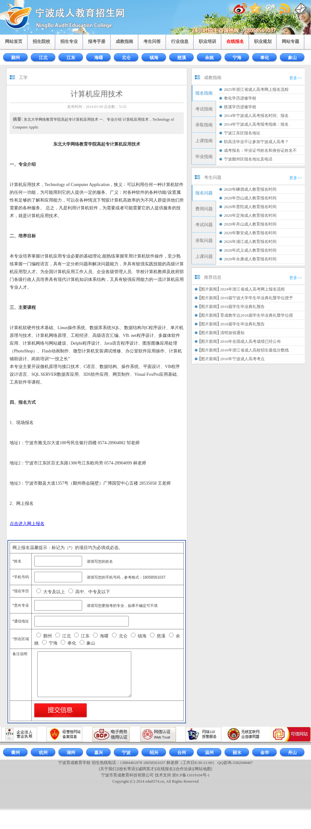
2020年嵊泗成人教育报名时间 (250, 189)
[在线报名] (165, 768)
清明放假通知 (232, 332)
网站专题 (290, 41)
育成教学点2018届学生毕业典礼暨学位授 (256, 315)
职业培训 (207, 41)
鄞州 (15, 57)
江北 (43, 57)
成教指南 (124, 41)
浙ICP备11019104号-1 (191, 775)
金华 (264, 752)
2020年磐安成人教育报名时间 (250, 233)
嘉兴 (98, 752)
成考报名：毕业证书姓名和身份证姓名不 (260, 150)
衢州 (15, 752)
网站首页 (13, 41)
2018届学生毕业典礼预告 (242, 324)
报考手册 (96, 41)
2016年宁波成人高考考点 (242, 358)
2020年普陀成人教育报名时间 (250, 206)
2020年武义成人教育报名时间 (250, 250)
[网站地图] (202, 768)
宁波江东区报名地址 (242, 133)
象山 (292, 57)
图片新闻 (209, 289)
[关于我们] (108, 768)
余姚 (209, 57)
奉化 (264, 57)
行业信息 (179, 41)
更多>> (295, 78)
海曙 (98, 57)
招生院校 (41, 41)
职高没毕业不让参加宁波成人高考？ (256, 141)
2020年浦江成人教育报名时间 (250, 241)
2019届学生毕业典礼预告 (242, 306)
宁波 (126, 752)
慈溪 (181, 57)
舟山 (292, 752)
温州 (209, 752)
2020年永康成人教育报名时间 (250, 259)
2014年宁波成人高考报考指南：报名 (256, 124)
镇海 (154, 57)
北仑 (126, 57)
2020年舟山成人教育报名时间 (250, 224)
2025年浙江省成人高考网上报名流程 (256, 89)
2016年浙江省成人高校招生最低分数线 (254, 350)
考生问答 (152, 41)
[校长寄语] (127, 768)
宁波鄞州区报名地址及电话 (248, 159)
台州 (181, 752)
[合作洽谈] (183, 768)
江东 (71, 57)
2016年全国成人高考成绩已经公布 (250, 341)
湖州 (71, 752)
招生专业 (69, 41)
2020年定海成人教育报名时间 (250, 215)
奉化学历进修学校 (240, 98)
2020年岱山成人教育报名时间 (250, 198)
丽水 (237, 752)
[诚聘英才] (146, 768)
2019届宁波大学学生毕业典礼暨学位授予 (256, 298)
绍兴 (154, 752)
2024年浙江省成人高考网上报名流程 (252, 289)
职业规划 (263, 41)
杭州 (43, 752)
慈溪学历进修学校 (240, 107)
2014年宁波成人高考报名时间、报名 (256, 115)
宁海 (237, 57)
